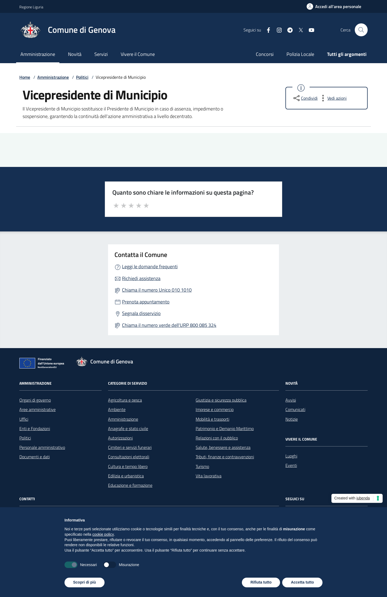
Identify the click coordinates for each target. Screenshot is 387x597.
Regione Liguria (31, 7)
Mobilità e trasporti (212, 419)
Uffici (23, 419)
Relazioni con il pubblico (217, 438)
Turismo (202, 466)
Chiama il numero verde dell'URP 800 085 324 (169, 325)
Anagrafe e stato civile (128, 428)
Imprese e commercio (215, 409)
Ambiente (117, 409)
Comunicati (295, 409)
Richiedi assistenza (141, 278)
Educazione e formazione (130, 485)
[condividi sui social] (305, 98)
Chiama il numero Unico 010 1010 (157, 290)
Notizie (291, 419)
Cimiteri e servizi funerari (130, 447)
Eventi (291, 465)
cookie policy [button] (103, 534)
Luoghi (291, 456)
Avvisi (290, 400)
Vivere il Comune (138, 54)
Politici (82, 77)
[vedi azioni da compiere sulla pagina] (333, 98)
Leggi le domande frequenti (150, 266)
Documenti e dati (34, 456)
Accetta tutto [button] (302, 582)
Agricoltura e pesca (125, 400)
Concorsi (265, 54)
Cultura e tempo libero (128, 466)
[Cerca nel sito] (361, 29)
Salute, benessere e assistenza (223, 447)
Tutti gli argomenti (347, 54)
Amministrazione (37, 54)
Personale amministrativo (42, 447)
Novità (74, 54)
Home (24, 77)
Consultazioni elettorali (128, 456)
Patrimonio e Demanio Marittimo (225, 428)
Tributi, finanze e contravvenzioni (225, 456)
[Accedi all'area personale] (334, 6)
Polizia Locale (300, 54)
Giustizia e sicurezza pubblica (221, 400)
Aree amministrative (37, 409)
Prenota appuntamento (146, 301)
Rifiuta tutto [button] (261, 582)
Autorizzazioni (120, 438)
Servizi (101, 54)
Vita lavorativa (208, 476)
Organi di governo (35, 400)
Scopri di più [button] (84, 582)
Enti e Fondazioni (34, 428)
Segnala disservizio (141, 313)
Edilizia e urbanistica (126, 476)
